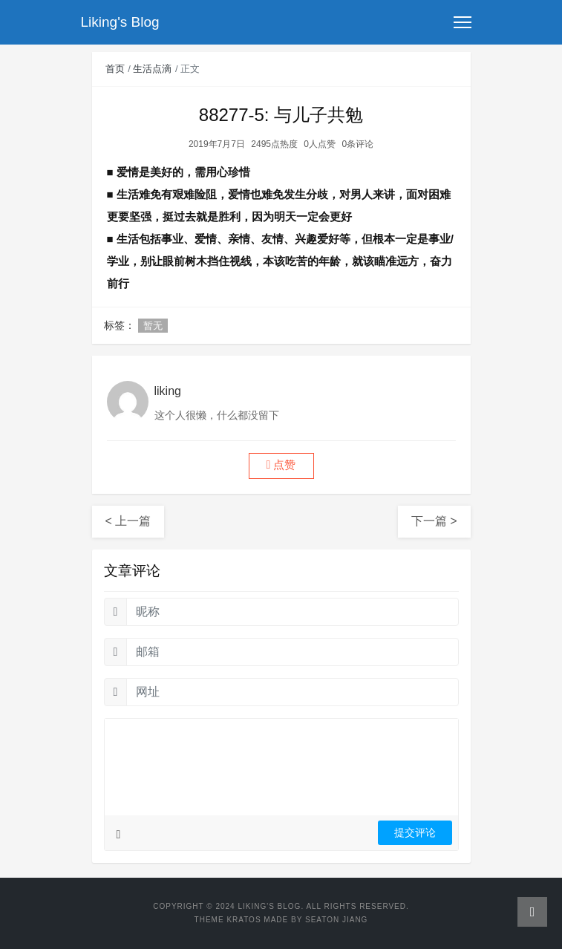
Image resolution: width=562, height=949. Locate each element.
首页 (115, 68)
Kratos (243, 920)
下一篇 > (434, 521)
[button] (281, 466)
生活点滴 (152, 68)
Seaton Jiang (336, 920)
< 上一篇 (128, 521)
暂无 (153, 325)
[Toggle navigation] (462, 22)
